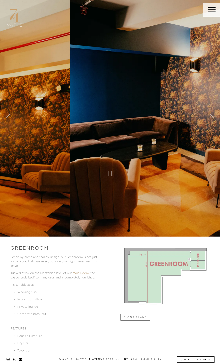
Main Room (81, 273)
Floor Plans (135, 317)
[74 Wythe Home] (15, 17)
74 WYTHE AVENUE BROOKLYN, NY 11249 (107, 359)
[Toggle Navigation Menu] (211, 10)
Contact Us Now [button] (195, 359)
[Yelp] (14, 359)
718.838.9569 (151, 359)
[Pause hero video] (110, 173)
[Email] (20, 359)
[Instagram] (8, 359)
